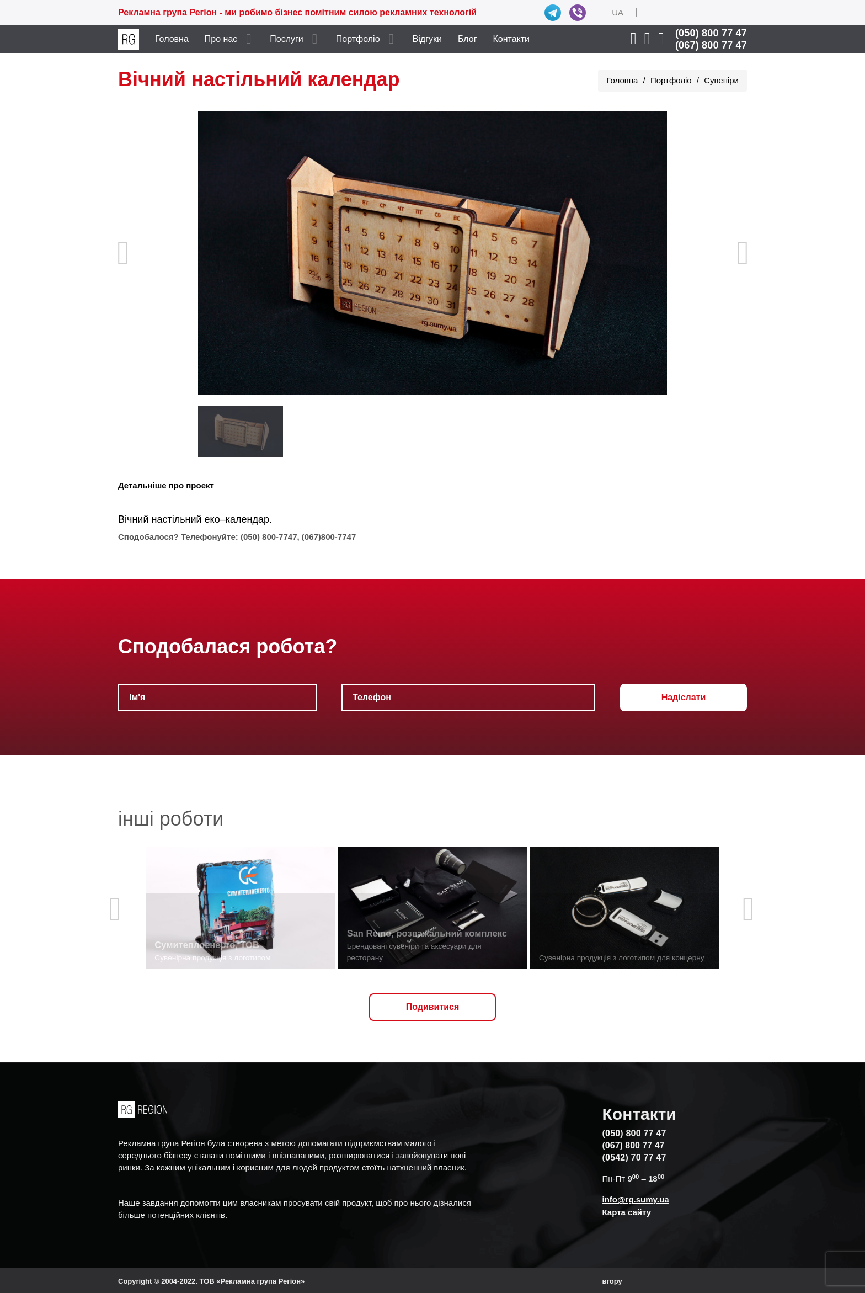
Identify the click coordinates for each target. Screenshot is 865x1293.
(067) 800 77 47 (711, 45)
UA (617, 12)
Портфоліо (358, 39)
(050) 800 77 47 (711, 33)
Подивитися (433, 1007)
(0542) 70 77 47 (634, 1157)
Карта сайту (627, 1212)
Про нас (221, 39)
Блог (467, 39)
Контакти (511, 39)
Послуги (286, 39)
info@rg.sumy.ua (635, 1199)
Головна (172, 39)
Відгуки (427, 39)
